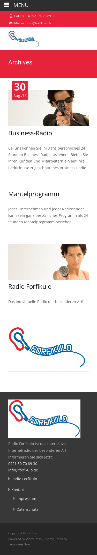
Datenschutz (27, 509)
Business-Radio (30, 133)
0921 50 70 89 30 (22, 463)
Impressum (26, 498)
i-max (59, 539)
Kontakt (18, 489)
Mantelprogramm (33, 193)
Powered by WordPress (25, 539)
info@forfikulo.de (23, 470)
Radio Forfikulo (29, 286)
